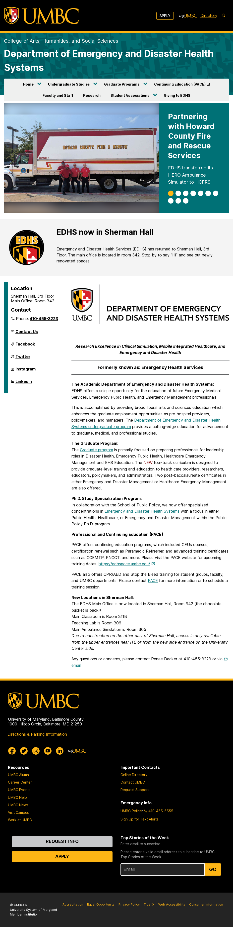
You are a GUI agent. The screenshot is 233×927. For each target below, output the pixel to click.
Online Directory (133, 775)
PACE (153, 580)
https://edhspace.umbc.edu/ (124, 563)
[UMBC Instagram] (35, 750)
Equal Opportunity (101, 904)
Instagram (25, 371)
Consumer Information (206, 904)
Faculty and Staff (58, 95)
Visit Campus (18, 812)
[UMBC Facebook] (11, 750)
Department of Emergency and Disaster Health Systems (109, 60)
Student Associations (130, 95)
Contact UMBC (132, 782)
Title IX (149, 904)
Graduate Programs (122, 84)
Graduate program (96, 449)
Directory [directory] (209, 15)
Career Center (20, 782)
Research (92, 95)
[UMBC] (41, 15)
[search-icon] (223, 15)
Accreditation (72, 904)
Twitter (22, 358)
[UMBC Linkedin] (59, 750)
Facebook (25, 346)
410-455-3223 (44, 318)
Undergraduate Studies (69, 84)
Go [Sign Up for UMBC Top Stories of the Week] (213, 869)
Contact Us (26, 331)
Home (28, 84)
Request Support (134, 790)
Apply (165, 15)
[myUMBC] (188, 15)
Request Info (62, 841)
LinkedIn (23, 383)
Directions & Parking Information (37, 734)
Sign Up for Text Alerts (139, 819)
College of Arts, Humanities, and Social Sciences (61, 41)
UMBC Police (131, 811)
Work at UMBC (20, 820)
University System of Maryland (33, 910)
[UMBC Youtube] (47, 750)
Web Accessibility (171, 904)
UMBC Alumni (19, 775)
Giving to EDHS (177, 95)
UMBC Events (19, 790)
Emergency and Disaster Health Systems (142, 511)
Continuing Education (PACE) (180, 84)
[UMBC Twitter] (23, 750)
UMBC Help (17, 797)
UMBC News (18, 805)
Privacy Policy (129, 904)
